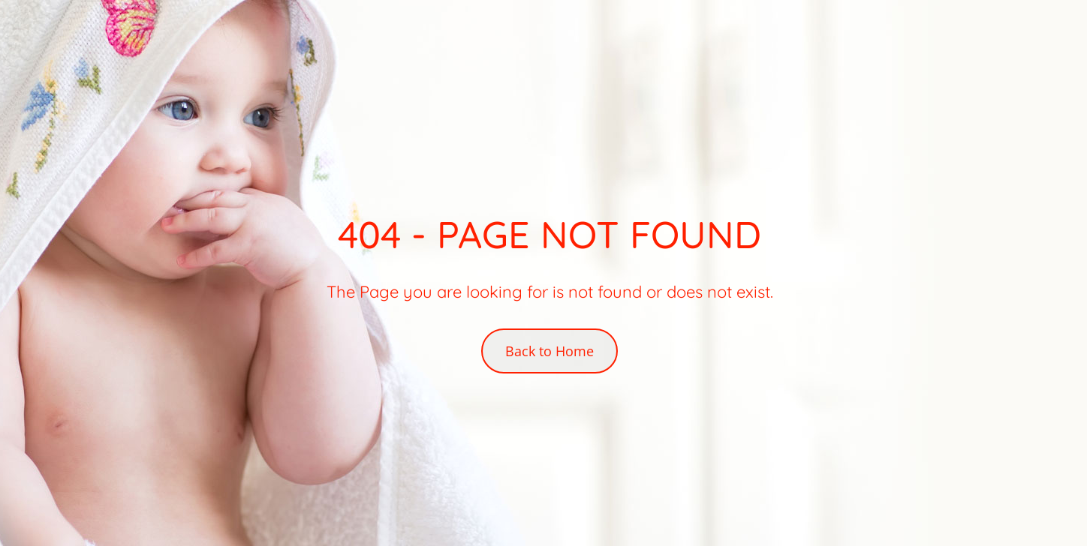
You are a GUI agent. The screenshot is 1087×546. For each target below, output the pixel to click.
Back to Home (549, 351)
